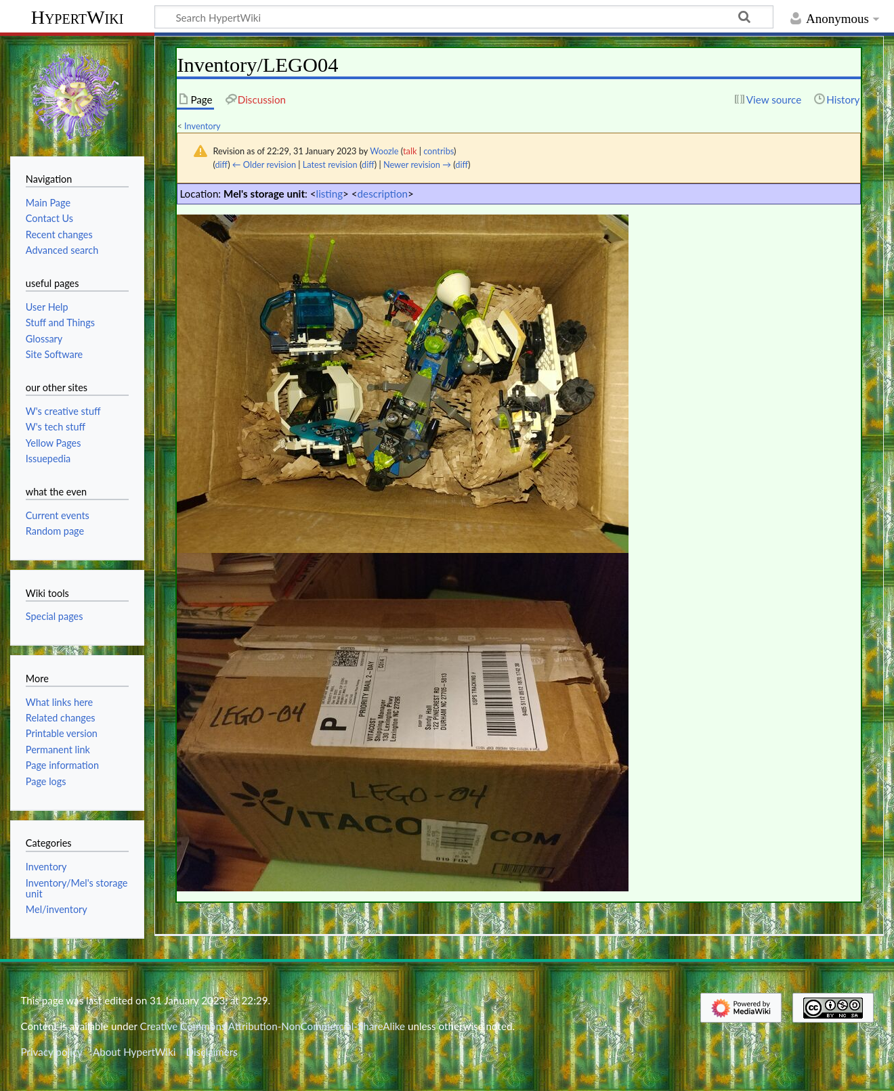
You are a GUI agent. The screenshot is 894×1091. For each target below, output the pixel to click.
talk (410, 151)
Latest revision (330, 164)
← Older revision (264, 164)
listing (329, 193)
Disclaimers (212, 1052)
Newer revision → (417, 164)
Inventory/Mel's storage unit (77, 888)
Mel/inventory (56, 909)
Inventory (202, 125)
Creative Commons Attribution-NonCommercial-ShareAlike (273, 1026)
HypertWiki (77, 17)
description (383, 193)
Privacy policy (51, 1052)
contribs (438, 151)
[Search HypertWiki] (464, 17)
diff (221, 164)
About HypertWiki (134, 1052)
